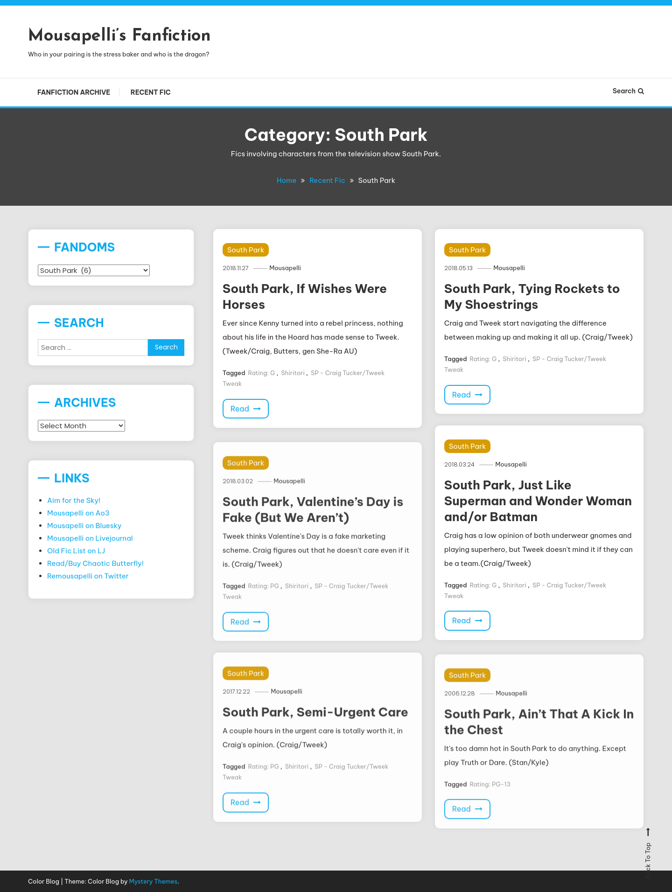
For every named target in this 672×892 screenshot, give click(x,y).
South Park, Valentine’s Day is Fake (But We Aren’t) (313, 531)
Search (628, 91)
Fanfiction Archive (73, 92)
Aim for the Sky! (74, 500)
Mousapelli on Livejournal (90, 538)
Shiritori (293, 372)
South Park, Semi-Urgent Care (315, 734)
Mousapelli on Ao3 (78, 513)
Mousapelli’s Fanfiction (119, 36)
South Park (245, 249)
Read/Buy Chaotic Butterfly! (95, 563)
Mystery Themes (153, 881)
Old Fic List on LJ (76, 550)
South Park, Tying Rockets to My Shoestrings (532, 296)
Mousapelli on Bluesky (84, 525)
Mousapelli (286, 268)
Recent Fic (151, 92)
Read (246, 408)
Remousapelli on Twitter (88, 575)
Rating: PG (263, 607)
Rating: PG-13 (490, 805)
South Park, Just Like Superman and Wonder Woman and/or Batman (538, 500)
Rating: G (261, 372)
